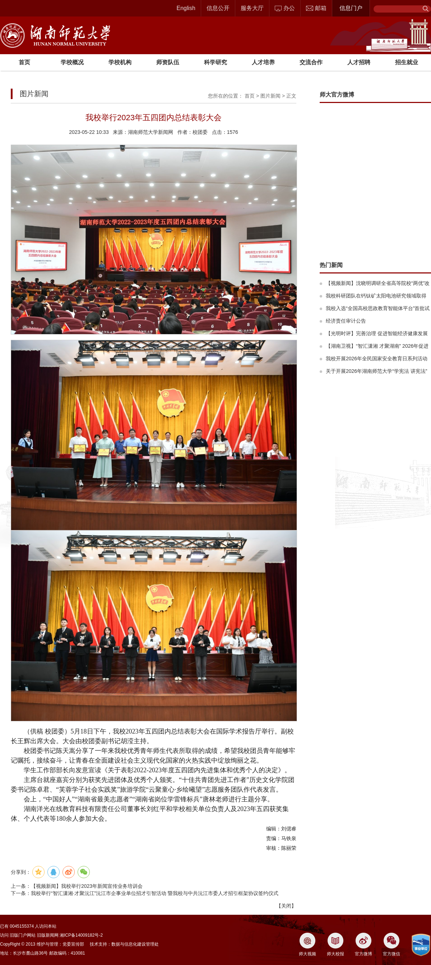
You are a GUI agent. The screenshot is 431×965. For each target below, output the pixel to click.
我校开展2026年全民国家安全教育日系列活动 (376, 358)
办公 (285, 8)
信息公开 (218, 8)
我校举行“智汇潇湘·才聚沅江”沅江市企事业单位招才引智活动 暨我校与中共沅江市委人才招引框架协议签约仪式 (154, 893)
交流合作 (311, 62)
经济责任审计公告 (346, 321)
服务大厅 (252, 8)
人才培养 (263, 62)
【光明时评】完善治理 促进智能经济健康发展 (377, 333)
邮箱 (316, 8)
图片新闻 (270, 96)
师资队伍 (167, 62)
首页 (24, 62)
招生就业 (406, 62)
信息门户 (350, 8)
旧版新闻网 (48, 935)
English (186, 8)
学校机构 (119, 62)
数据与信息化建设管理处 (135, 944)
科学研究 (215, 62)
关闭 (286, 906)
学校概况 (72, 62)
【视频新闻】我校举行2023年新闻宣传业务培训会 (87, 886)
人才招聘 (358, 62)
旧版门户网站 (23, 935)
